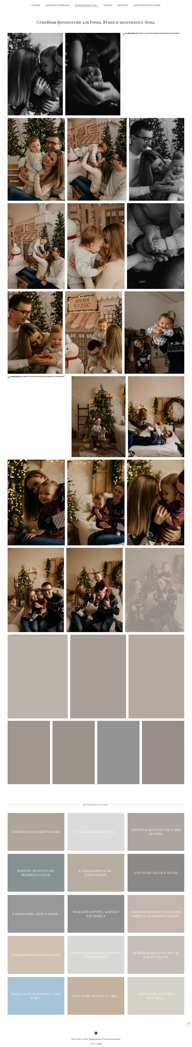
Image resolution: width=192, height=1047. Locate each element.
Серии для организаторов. (147, 5)
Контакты (122, 5)
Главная (35, 5)
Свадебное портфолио (57, 5)
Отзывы (107, 5)
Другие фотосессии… (86, 5)
